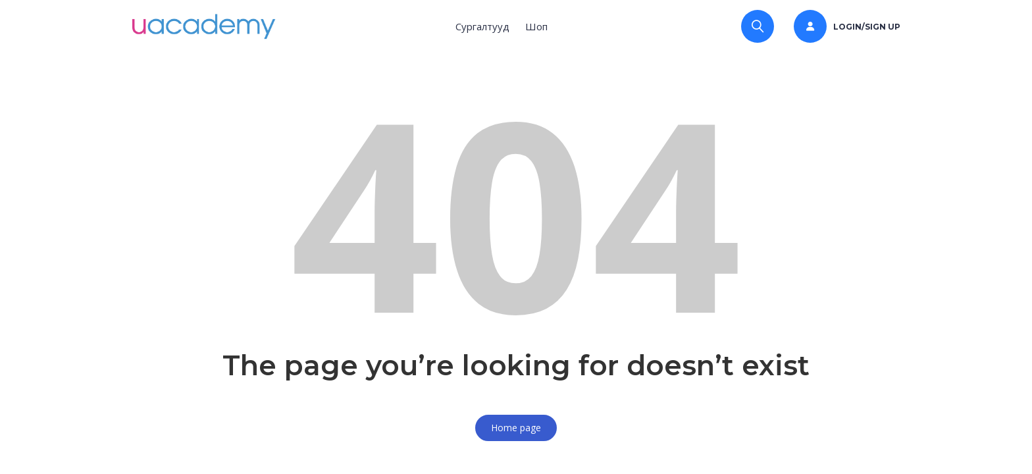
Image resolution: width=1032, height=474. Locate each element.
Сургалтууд (482, 26)
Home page (516, 427)
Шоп (536, 26)
